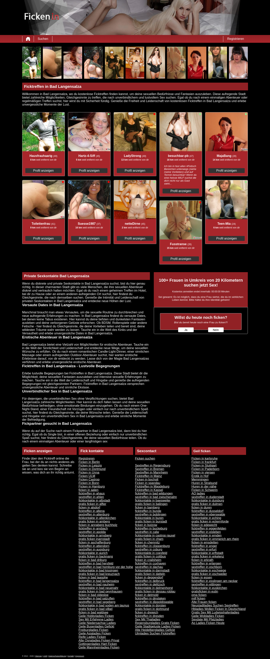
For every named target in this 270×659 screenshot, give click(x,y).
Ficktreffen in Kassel (149, 490)
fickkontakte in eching (206, 518)
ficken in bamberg (147, 507)
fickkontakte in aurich (93, 553)
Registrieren (235, 38)
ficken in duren (202, 507)
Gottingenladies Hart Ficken (98, 644)
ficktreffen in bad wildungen (154, 493)
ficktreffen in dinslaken (150, 598)
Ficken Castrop (89, 479)
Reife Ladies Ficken (92, 637)
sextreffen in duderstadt (208, 497)
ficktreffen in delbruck (149, 581)
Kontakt (71, 656)
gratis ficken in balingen (151, 504)
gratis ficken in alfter (92, 504)
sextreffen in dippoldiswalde (154, 602)
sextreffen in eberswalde (208, 514)
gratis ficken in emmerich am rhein (215, 539)
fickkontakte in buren (149, 518)
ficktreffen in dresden (149, 616)
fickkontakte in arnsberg (95, 535)
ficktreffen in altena (92, 511)
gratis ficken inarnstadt (94, 539)
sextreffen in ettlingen (206, 584)
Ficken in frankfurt (204, 462)
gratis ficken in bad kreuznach (99, 574)
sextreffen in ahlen (91, 497)
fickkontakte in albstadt (94, 500)
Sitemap (38, 656)
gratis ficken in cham (149, 539)
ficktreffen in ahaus (92, 493)
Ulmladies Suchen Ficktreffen (155, 633)
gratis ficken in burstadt (151, 521)
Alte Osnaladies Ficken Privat (99, 640)
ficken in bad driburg (93, 560)
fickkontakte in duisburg (208, 500)
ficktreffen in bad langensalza (99, 581)
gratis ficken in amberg (94, 521)
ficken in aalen (89, 490)
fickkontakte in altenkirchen (97, 518)
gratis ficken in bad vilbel (96, 609)
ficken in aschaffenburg (95, 542)
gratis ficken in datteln (150, 574)
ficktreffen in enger (204, 546)
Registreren (87, 458)
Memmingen (200, 479)
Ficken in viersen (203, 472)
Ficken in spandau (147, 483)
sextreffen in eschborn (207, 567)
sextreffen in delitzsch (150, 584)
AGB (45, 656)
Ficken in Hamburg (92, 486)
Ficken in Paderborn (205, 469)
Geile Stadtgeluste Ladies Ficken (158, 626)
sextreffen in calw (147, 532)
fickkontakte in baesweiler (153, 500)
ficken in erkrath (203, 560)
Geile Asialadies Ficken (95, 633)
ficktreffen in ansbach (93, 528)
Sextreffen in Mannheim (151, 472)
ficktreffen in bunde (148, 511)
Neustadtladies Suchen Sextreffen (215, 605)
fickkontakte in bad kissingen (98, 570)
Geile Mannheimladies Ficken (99, 647)
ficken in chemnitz (147, 542)
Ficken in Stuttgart (204, 465)
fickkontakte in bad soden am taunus (104, 605)
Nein (216, 329)
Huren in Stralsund (204, 483)
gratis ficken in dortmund (152, 609)
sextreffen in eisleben (206, 532)
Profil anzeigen (43, 170)
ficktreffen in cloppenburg (152, 546)
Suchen (43, 38)
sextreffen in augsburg (94, 549)
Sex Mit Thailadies (147, 619)
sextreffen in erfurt (204, 549)
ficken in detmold (146, 595)
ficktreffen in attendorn (94, 546)
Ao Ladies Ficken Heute (208, 623)
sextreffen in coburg (148, 549)
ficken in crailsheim (148, 560)
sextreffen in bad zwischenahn (156, 497)
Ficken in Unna (89, 472)
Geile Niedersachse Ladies (97, 623)
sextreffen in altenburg (94, 514)
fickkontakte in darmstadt (152, 570)
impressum (79, 656)
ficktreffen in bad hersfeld (96, 563)
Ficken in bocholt (146, 479)
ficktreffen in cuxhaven (150, 563)
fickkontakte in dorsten (150, 605)
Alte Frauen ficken (204, 602)
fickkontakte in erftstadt (207, 553)
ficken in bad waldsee (93, 612)
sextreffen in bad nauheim (96, 584)
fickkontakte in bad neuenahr (99, 588)
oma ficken (199, 595)
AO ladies (198, 493)
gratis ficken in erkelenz (208, 556)
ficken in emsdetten (205, 542)
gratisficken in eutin (205, 591)
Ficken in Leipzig (90, 465)
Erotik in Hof (200, 476)
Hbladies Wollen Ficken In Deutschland (219, 609)
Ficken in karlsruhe (205, 458)
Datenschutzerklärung (57, 656)
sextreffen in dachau (149, 567)
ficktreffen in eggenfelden (209, 528)
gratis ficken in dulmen (207, 504)
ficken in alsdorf (89, 507)
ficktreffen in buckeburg (151, 528)
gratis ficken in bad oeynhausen (100, 591)
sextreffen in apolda (92, 532)
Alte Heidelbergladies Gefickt (155, 630)
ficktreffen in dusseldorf (207, 511)
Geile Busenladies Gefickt (96, 626)
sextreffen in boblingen (150, 514)
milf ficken (198, 598)
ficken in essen (202, 577)
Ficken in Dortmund (92, 469)
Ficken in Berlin (89, 462)
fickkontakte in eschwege (209, 570)
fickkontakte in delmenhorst (154, 588)
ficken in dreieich (146, 612)
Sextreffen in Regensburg (152, 465)
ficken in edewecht (204, 525)
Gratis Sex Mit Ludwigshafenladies (215, 612)
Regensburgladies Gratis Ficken (157, 623)
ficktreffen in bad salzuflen (97, 598)
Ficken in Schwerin (205, 490)
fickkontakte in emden (207, 535)
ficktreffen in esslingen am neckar (215, 581)
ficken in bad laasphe (93, 577)
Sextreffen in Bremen (149, 469)
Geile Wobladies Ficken (208, 616)
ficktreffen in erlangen (206, 563)
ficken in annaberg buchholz (98, 525)
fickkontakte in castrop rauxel (155, 535)
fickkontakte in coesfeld (151, 553)
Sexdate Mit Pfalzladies (208, 619)
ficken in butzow (146, 525)
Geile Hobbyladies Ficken (96, 616)
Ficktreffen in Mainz (148, 476)
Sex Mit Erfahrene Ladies (96, 619)
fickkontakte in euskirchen (209, 588)
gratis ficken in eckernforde (210, 521)
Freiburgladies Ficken (93, 630)
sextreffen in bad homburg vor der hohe (106, 567)
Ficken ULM (87, 476)
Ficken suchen (145, 458)
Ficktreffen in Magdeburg (152, 486)
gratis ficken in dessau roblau (155, 591)
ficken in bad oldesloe (94, 595)
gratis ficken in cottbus (150, 556)
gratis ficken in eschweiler (209, 574)
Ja (185, 329)
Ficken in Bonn (89, 483)
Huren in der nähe (204, 486)
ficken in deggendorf (149, 577)
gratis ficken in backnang (96, 556)
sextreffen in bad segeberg (97, 602)
